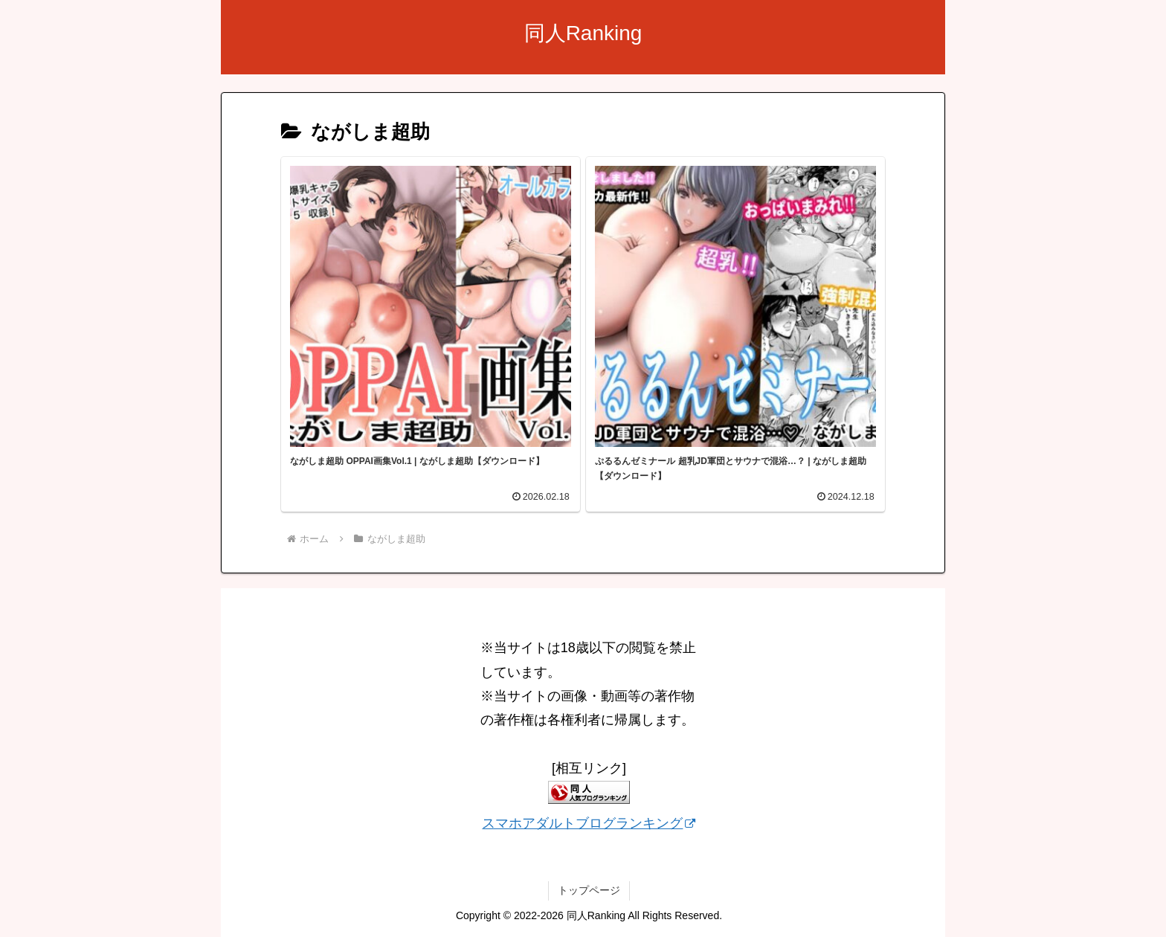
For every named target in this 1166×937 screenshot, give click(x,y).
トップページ (589, 890)
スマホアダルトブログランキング (588, 823)
